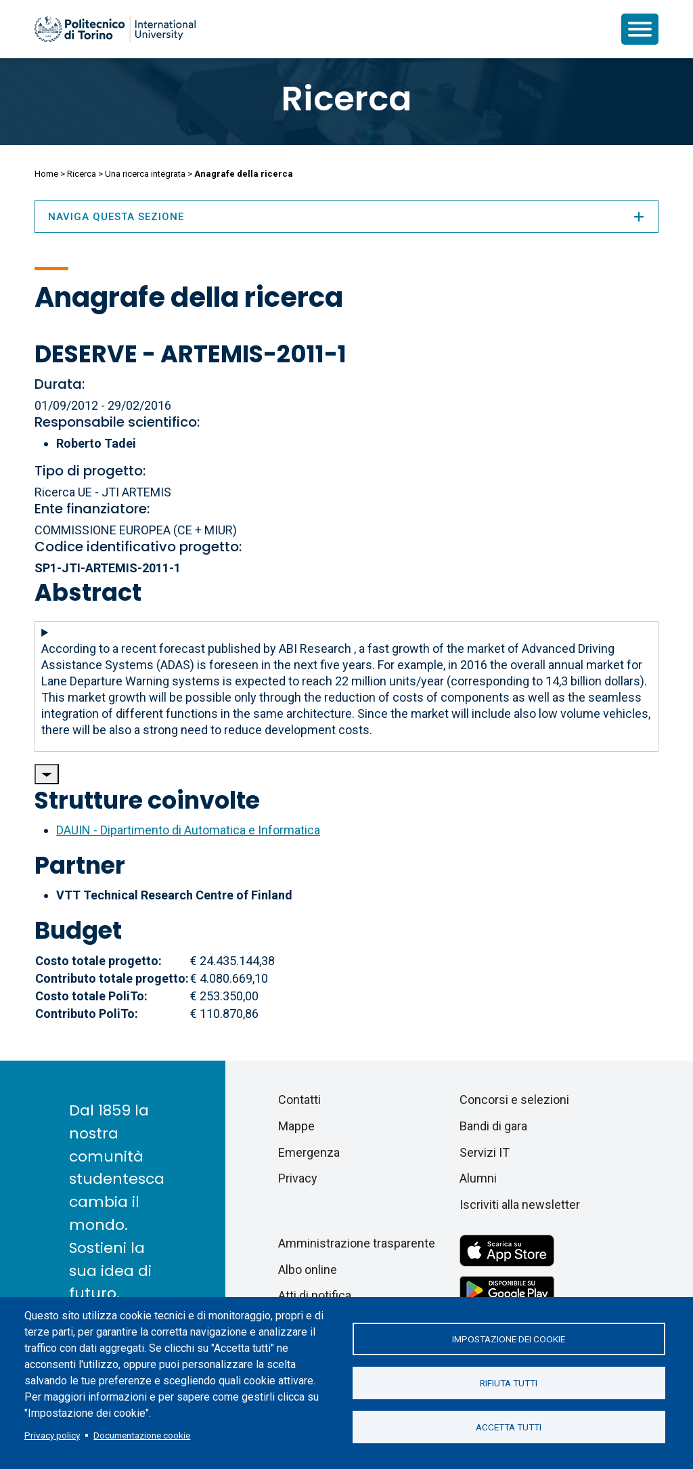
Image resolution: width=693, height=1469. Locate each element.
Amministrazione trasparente (356, 1243)
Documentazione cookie (141, 1435)
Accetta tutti (508, 1427)
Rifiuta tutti (508, 1383)
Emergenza (309, 1152)
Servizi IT (485, 1152)
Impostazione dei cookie (508, 1339)
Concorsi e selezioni (514, 1099)
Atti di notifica (314, 1295)
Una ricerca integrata (145, 174)
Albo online (307, 1269)
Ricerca (346, 99)
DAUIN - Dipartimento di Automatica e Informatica (188, 830)
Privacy (297, 1178)
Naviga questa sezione (346, 217)
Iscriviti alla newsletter (520, 1204)
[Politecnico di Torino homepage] (115, 29)
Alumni (478, 1178)
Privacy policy (52, 1435)
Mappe (296, 1126)
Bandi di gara (493, 1126)
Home (46, 174)
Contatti (299, 1099)
